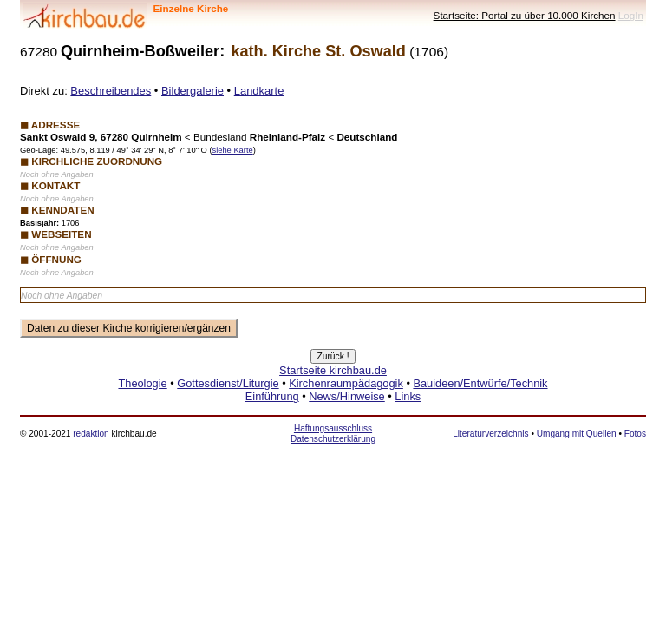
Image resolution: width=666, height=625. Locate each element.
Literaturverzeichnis (490, 433)
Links (408, 396)
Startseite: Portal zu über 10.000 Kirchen (525, 15)
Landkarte (259, 90)
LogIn (630, 15)
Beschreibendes (110, 90)
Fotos (635, 433)
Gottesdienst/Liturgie (227, 383)
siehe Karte (232, 150)
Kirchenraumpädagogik (346, 383)
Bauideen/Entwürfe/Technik (480, 383)
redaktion (90, 433)
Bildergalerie (192, 90)
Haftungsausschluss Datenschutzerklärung (333, 434)
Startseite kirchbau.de (333, 370)
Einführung (272, 396)
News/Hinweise (346, 396)
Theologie (142, 383)
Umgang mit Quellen (577, 433)
